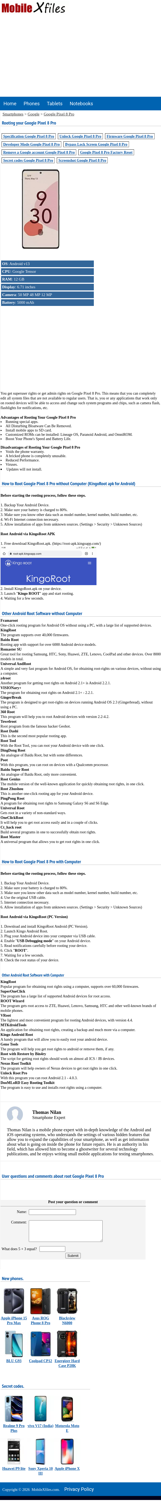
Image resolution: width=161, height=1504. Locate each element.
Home (9, 103)
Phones (31, 103)
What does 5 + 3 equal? (20, 1253)
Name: (20, 1212)
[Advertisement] (81, 56)
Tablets (55, 103)
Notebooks (81, 103)
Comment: (17, 1222)
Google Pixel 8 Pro (59, 114)
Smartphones (13, 114)
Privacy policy (79, 1493)
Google (33, 114)
